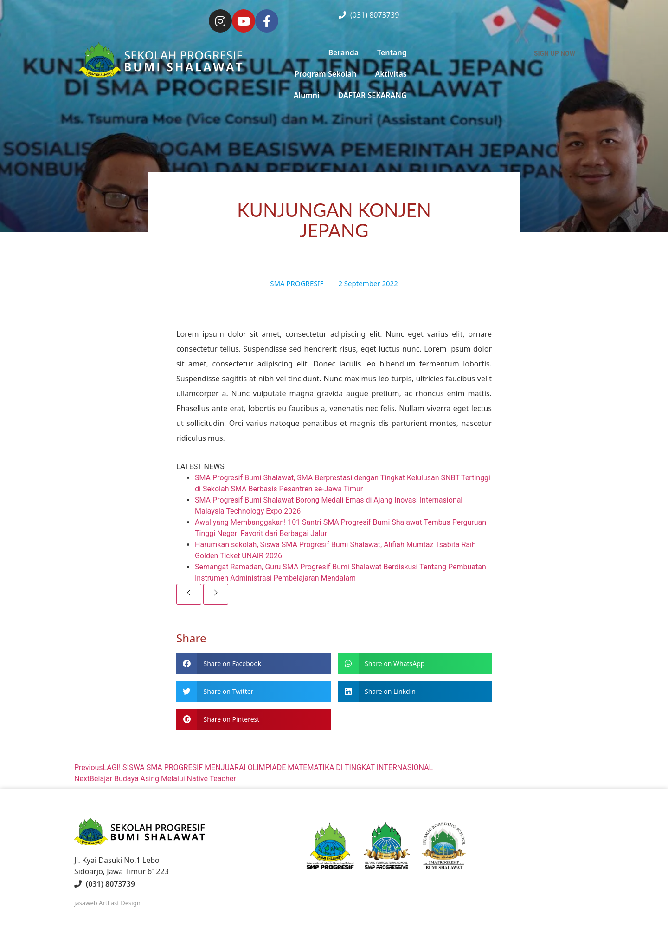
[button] (253, 663)
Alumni (307, 95)
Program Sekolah (325, 74)
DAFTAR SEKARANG (372, 95)
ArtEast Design (120, 903)
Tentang (392, 52)
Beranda (343, 52)
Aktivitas (390, 74)
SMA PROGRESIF (296, 283)
